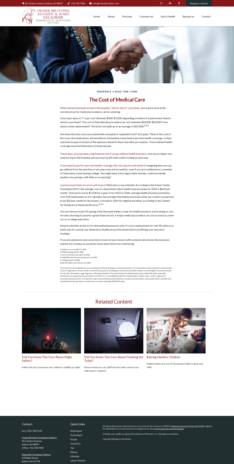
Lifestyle (74, 456)
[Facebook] (179, 3)
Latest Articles (77, 460)
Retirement (76, 430)
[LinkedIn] (170, 3)
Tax (72, 447)
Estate (73, 439)
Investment (76, 435)
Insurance (75, 443)
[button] (96, 16)
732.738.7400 (76, 3)
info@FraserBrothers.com (104, 3)
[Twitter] (161, 3)
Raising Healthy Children (163, 357)
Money (73, 452)
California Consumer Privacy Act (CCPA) (187, 426)
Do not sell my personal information (169, 429)
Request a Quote (199, 3)
